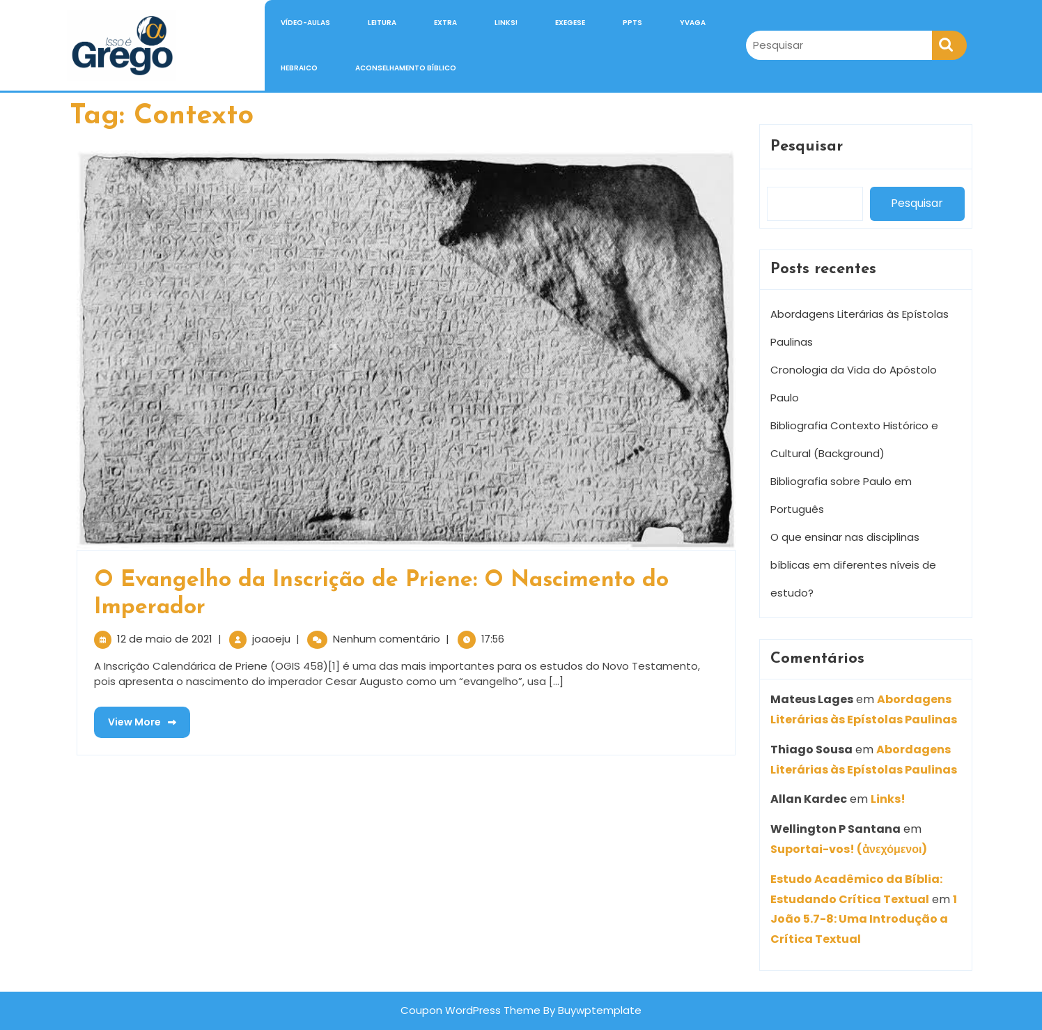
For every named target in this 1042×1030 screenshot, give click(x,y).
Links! (506, 22)
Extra (445, 22)
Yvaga (693, 22)
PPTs (632, 22)
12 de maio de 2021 (164, 638)
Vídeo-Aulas (305, 22)
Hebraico (299, 68)
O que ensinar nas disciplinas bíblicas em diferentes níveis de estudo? (853, 565)
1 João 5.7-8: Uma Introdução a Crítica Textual (863, 919)
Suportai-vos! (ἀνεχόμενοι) (848, 849)
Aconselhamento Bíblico (405, 68)
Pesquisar (806, 147)
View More (135, 718)
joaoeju (271, 638)
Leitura (382, 22)
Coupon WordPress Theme (471, 1010)
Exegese (570, 22)
